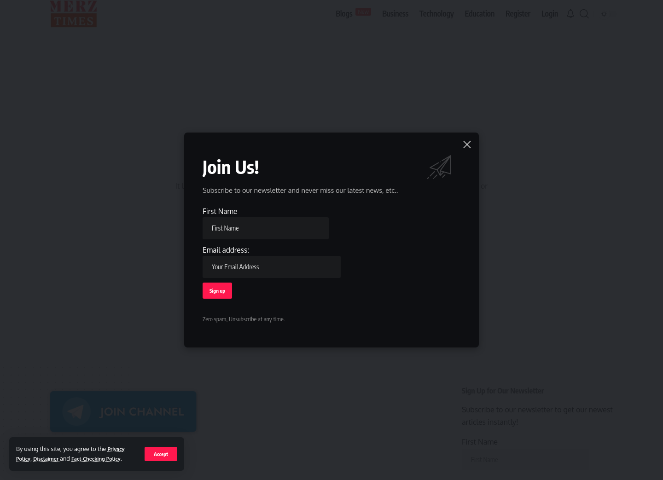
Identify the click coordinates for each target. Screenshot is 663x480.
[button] (160, 448)
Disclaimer (51, 448)
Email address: (272, 260)
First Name (266, 221)
